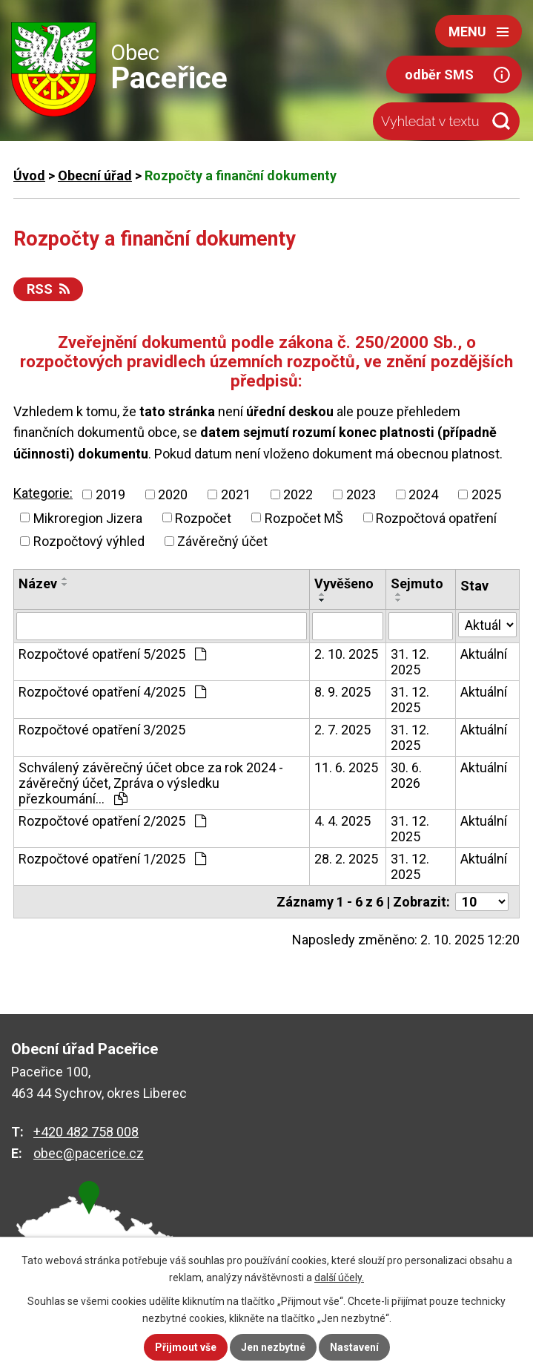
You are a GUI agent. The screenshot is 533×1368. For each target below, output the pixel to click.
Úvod (29, 175)
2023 (361, 494)
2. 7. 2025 (342, 729)
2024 (423, 494)
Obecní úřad (95, 175)
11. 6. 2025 (346, 767)
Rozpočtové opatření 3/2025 (102, 729)
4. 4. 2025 (342, 821)
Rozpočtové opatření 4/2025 (112, 692)
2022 (298, 494)
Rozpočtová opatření (436, 517)
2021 (236, 494)
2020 (173, 494)
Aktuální (483, 654)
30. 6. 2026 (406, 775)
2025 (486, 494)
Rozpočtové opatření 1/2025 (112, 858)
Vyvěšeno (344, 583)
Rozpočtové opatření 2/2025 (112, 821)
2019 (110, 494)
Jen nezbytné (273, 1347)
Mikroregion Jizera (87, 517)
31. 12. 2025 (410, 661)
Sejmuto (417, 583)
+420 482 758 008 (86, 1132)
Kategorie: (43, 493)
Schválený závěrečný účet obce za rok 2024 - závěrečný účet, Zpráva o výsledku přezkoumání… (151, 783)
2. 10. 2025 (346, 654)
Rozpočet (203, 517)
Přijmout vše (185, 1347)
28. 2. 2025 (346, 858)
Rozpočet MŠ (304, 517)
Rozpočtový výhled (89, 541)
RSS (48, 289)
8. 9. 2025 (342, 692)
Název (38, 583)
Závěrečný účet (222, 541)
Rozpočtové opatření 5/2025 (112, 654)
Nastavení (354, 1347)
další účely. (339, 1277)
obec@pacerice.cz (88, 1153)
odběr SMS (439, 74)
